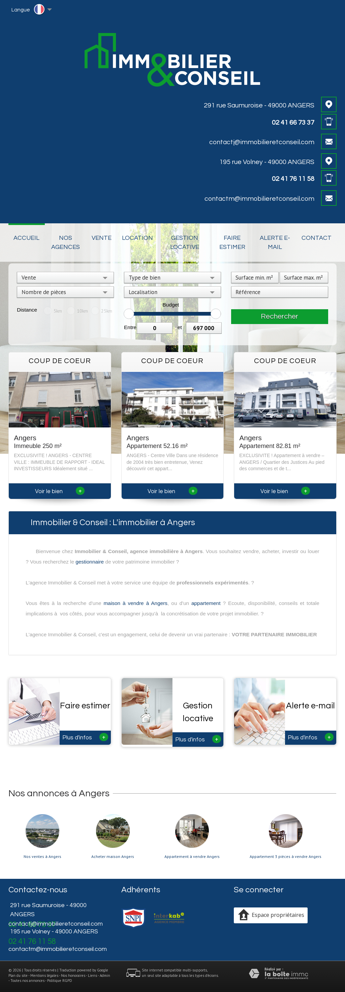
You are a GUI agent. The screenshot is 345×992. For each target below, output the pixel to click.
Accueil (26, 238)
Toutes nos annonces (27, 980)
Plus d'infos (85, 737)
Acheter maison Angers (112, 857)
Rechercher (279, 316)
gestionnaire (89, 562)
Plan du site (18, 975)
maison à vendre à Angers (136, 603)
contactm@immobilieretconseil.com (259, 198)
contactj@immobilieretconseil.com (261, 142)
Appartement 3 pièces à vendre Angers (285, 857)
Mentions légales (44, 975)
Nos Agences (65, 242)
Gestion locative (184, 242)
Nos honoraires (73, 975)
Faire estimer (232, 242)
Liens (92, 975)
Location (137, 238)
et (180, 327)
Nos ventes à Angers (42, 857)
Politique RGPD (59, 980)
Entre (130, 327)
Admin (105, 975)
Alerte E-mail (275, 242)
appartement (205, 603)
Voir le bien (60, 491)
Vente (102, 238)
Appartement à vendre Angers (192, 857)
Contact (317, 238)
